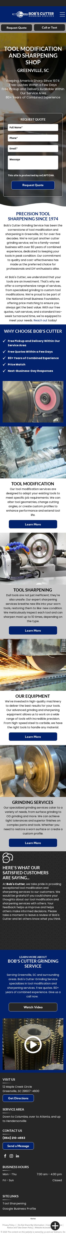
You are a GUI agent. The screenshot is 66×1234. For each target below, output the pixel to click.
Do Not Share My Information (31, 1225)
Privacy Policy (8, 1225)
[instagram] (11, 1156)
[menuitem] (32, 1204)
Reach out (40, 320)
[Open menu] (62, 14)
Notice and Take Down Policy (20, 1227)
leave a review (38, 915)
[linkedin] (17, 1156)
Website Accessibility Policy (47, 1227)
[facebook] (5, 1156)
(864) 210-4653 (14, 1138)
